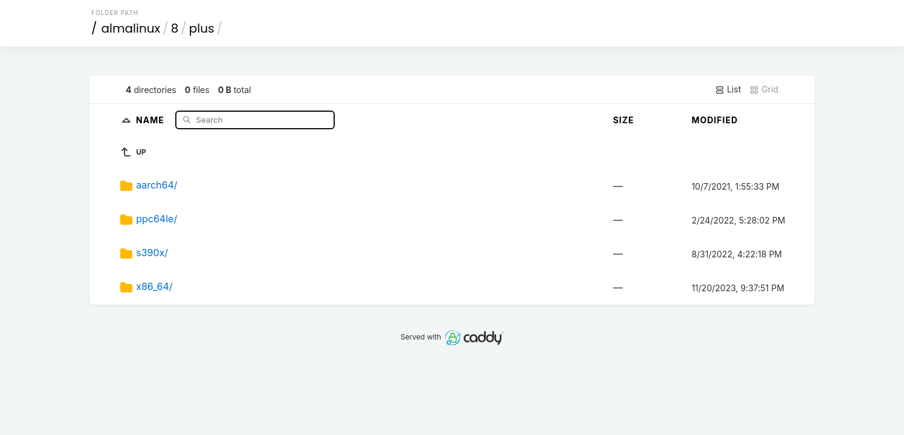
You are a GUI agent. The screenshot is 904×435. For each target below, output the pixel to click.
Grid (763, 89)
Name (151, 119)
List (728, 89)
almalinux (131, 28)
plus (202, 28)
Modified (714, 120)
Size (623, 120)
